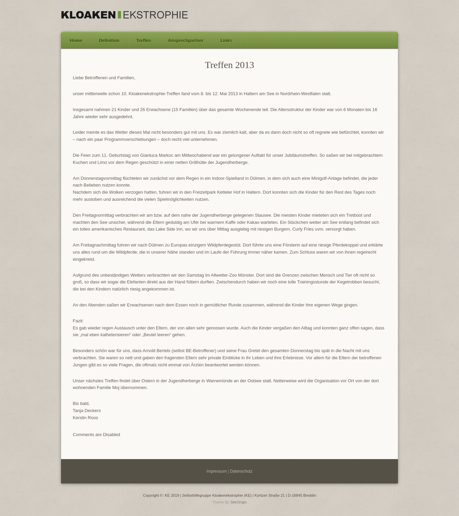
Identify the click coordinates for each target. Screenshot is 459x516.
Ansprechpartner (185, 40)
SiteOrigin (238, 502)
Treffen (143, 40)
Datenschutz (241, 471)
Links (226, 40)
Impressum (216, 471)
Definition (109, 40)
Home (76, 40)
